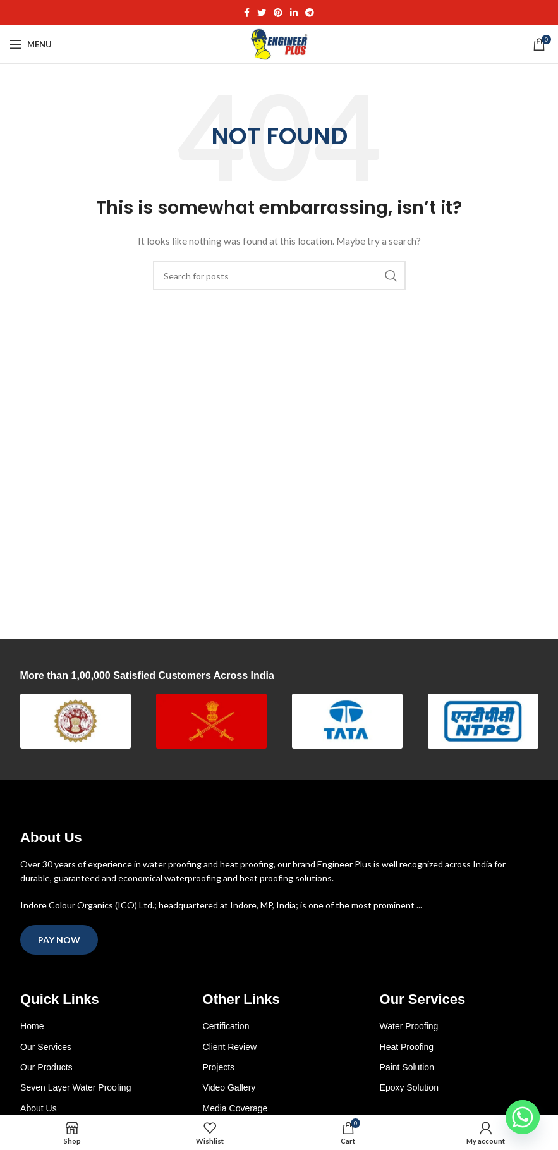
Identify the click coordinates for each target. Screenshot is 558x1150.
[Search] (279, 275)
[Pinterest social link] (278, 12)
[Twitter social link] (261, 12)
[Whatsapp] (523, 1117)
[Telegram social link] (309, 12)
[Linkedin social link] (293, 12)
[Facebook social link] (246, 12)
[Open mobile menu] (30, 44)
